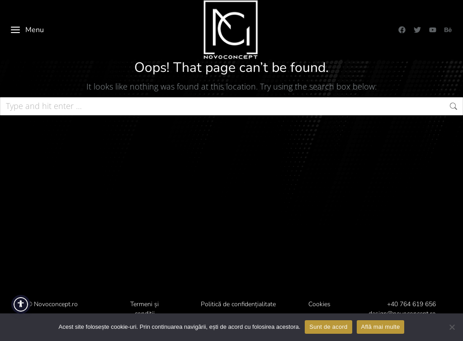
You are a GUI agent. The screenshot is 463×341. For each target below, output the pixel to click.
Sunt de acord (328, 326)
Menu (27, 29)
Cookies (319, 304)
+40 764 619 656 (411, 304)
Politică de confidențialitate (238, 304)
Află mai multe (380, 326)
